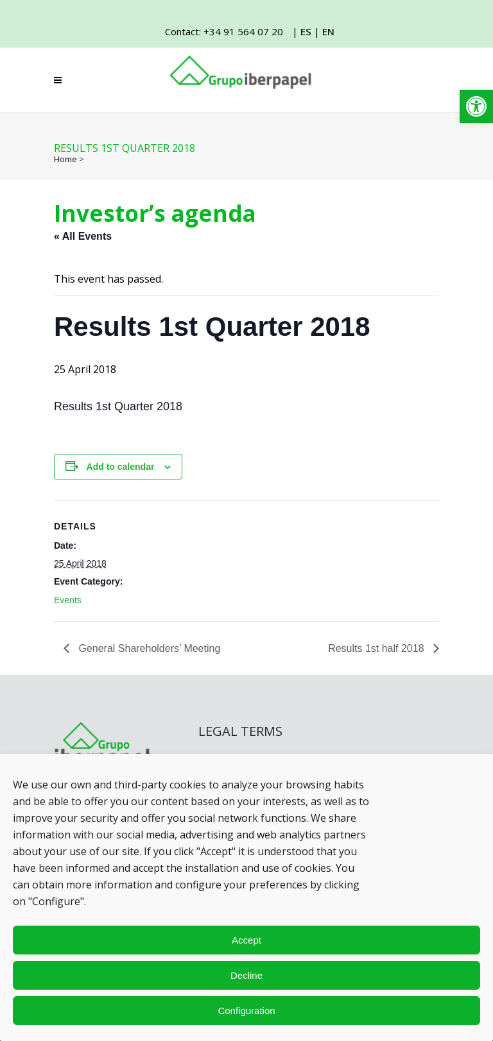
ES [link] (305, 31)
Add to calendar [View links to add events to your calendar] (121, 467)
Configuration (246, 1010)
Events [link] (68, 600)
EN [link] (328, 31)
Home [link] (65, 159)
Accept (246, 940)
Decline (246, 975)
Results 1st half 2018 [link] (377, 648)
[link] (476, 106)
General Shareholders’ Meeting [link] (148, 648)
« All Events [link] (83, 236)
